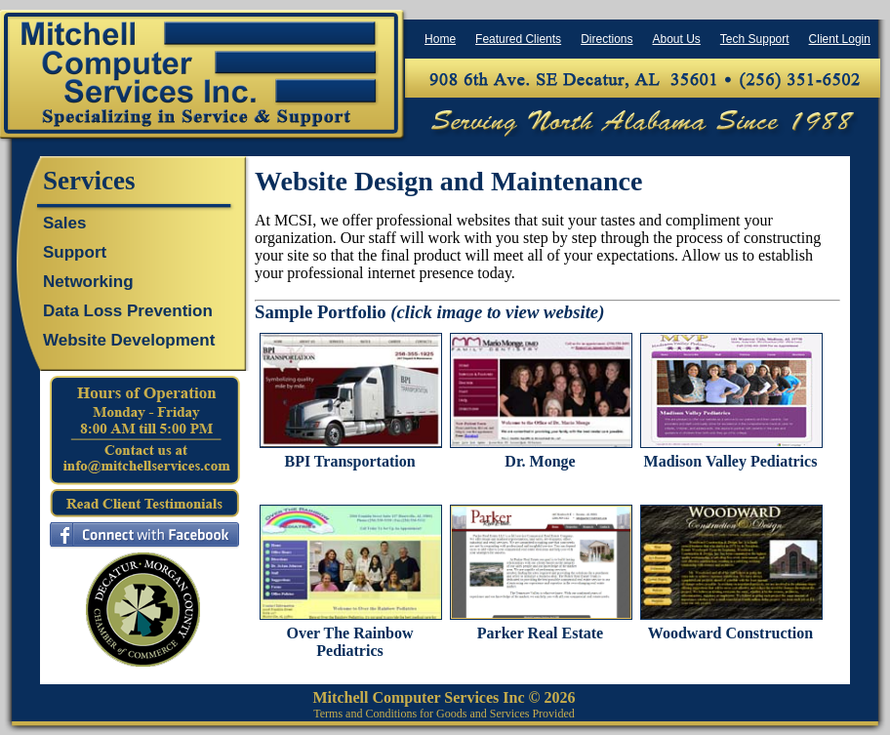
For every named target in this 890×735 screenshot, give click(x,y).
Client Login (839, 39)
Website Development (129, 340)
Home (440, 39)
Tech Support (754, 39)
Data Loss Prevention (128, 311)
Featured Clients (518, 39)
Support (74, 252)
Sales (64, 223)
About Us (676, 39)
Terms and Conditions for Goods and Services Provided (443, 713)
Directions (606, 39)
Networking (88, 281)
